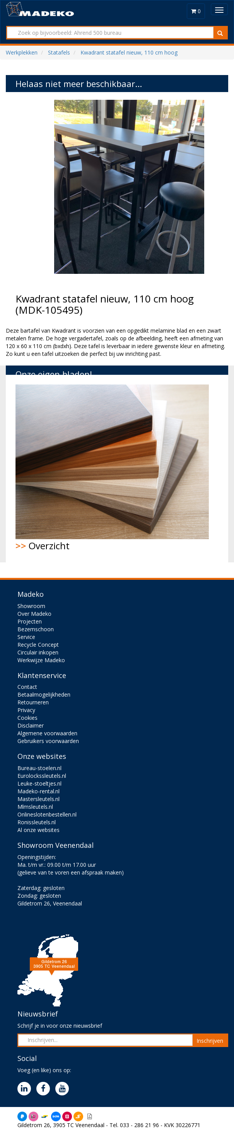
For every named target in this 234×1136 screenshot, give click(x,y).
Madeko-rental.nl (38, 791)
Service (26, 637)
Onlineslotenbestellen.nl (47, 814)
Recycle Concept (38, 644)
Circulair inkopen (37, 652)
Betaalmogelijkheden (43, 694)
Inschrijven (209, 1040)
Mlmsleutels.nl (35, 806)
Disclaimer (30, 725)
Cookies (27, 717)
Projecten (29, 621)
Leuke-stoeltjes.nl (39, 783)
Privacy (26, 710)
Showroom (31, 606)
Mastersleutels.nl (38, 799)
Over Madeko (34, 613)
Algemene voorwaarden (47, 733)
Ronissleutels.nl (36, 822)
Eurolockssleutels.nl (41, 775)
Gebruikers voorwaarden (48, 741)
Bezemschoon (35, 629)
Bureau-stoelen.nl (39, 768)
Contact (27, 686)
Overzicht (112, 468)
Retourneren (33, 702)
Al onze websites (38, 830)
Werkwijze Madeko (41, 660)
